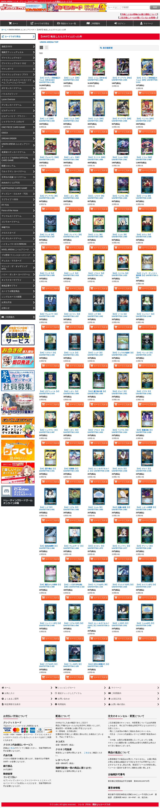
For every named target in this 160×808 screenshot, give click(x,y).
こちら (11, 748)
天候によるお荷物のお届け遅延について (139, 14)
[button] (66, 23)
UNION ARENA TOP (49, 42)
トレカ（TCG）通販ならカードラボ (94, 804)
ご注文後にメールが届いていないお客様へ (138, 17)
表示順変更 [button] (106, 48)
